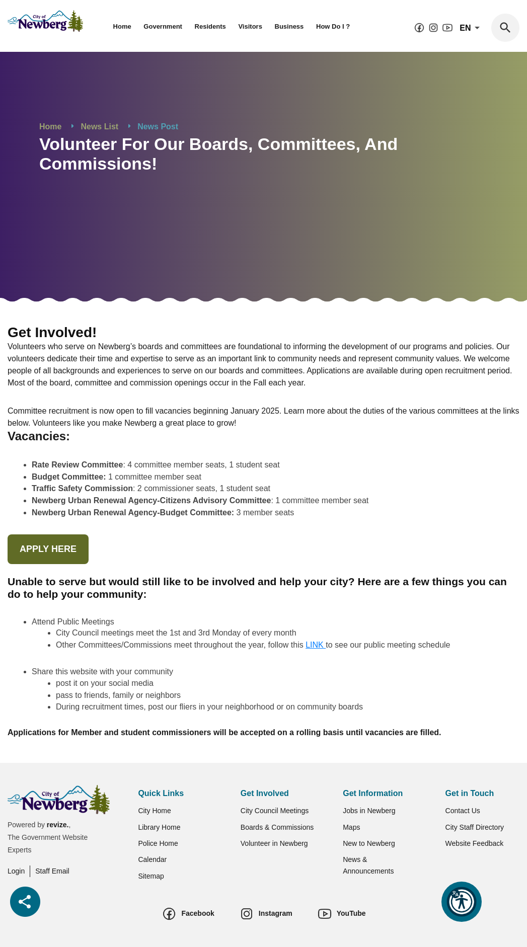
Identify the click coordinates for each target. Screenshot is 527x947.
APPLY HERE (48, 549)
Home (122, 26)
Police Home (158, 843)
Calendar (152, 859)
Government (162, 26)
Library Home (159, 827)
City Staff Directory (474, 827)
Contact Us (462, 811)
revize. (58, 825)
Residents (210, 26)
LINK (316, 645)
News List (99, 126)
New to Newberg (369, 843)
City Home (154, 811)
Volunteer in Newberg (274, 843)
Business (289, 26)
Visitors (250, 26)
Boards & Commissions (277, 827)
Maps (351, 827)
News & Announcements (368, 865)
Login (16, 871)
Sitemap (151, 876)
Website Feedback (474, 843)
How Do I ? (333, 26)
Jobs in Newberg (369, 811)
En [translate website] (471, 28)
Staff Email (52, 871)
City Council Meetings (275, 811)
